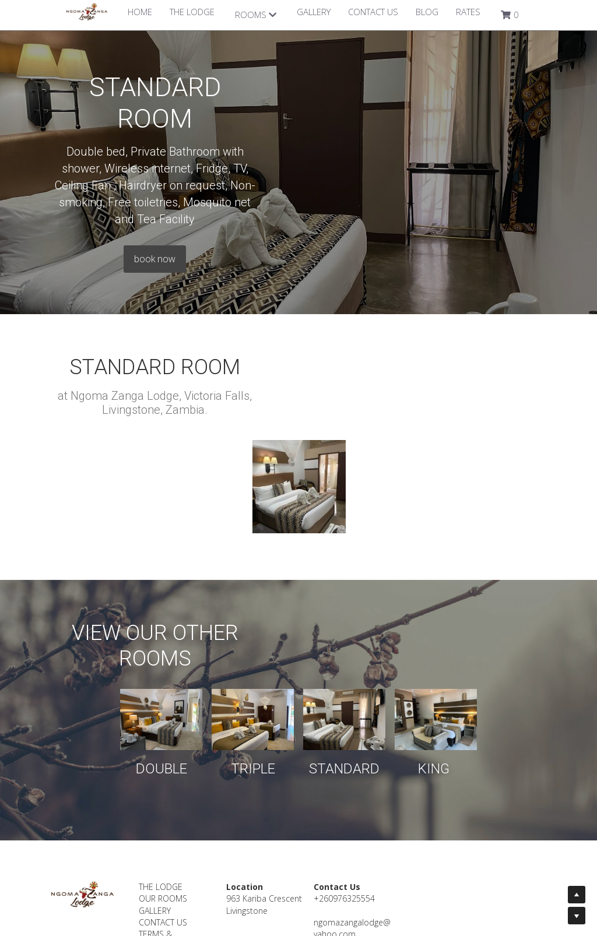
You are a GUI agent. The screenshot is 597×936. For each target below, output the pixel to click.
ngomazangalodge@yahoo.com (374, 836)
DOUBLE (109, 676)
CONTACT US (373, 11)
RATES (468, 11)
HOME (140, 11)
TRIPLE (235, 676)
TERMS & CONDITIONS (171, 847)
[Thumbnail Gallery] (299, 395)
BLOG (427, 11)
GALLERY (314, 11)
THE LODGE (192, 11)
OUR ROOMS (171, 806)
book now (298, 176)
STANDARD (361, 676)
